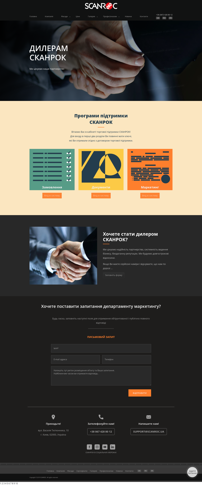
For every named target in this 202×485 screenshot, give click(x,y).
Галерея (91, 16)
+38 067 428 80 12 (101, 431)
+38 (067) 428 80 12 (164, 15)
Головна (33, 16)
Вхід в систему (52, 195)
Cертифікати (81, 471)
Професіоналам (110, 16)
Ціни (78, 16)
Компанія (49, 16)
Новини (128, 16)
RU (164, 18)
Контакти (144, 16)
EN (171, 18)
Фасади (64, 16)
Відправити (140, 393)
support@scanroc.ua (148, 431)
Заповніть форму (113, 275)
